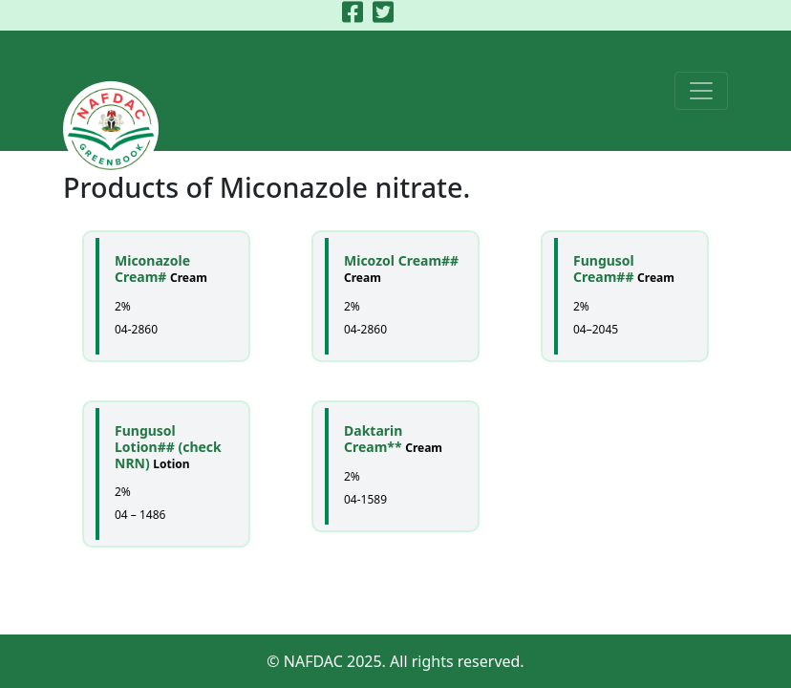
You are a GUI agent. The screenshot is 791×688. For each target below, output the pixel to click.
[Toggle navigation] (701, 91)
